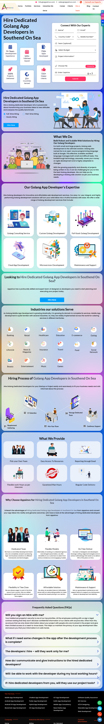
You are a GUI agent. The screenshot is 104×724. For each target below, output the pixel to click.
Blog (88, 6)
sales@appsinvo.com (67, 2)
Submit (75, 79)
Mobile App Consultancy (62, 704)
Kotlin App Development (62, 701)
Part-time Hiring (32, 114)
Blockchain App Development (15, 708)
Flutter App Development (38, 701)
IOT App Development (61, 698)
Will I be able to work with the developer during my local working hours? (51, 673)
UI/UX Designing (83, 704)
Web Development (84, 711)
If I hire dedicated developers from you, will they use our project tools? (50, 683)
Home (20, 6)
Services (37, 6)
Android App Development (14, 701)
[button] (99, 719)
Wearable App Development (88, 708)
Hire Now (11, 125)
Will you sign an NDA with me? (24, 615)
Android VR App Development (15, 704)
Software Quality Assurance (88, 698)
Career (62, 6)
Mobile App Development (14, 698)
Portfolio (28, 6)
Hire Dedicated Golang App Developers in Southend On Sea (60, 279)
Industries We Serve (48, 8)
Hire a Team (77, 8)
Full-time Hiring (12, 114)
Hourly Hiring (11, 117)
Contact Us (96, 7)
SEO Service (82, 701)
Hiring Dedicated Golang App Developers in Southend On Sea (67, 501)
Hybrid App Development (38, 704)
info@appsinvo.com (46, 2)
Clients (70, 6)
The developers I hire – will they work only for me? (37, 651)
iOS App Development (37, 708)
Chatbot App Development (38, 698)
